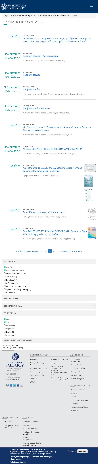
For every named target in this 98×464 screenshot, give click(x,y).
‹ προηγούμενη (32, 251)
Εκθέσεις (74, 397)
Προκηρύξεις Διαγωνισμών (75, 360)
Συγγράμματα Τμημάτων (59, 359)
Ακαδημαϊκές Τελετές (78, 390)
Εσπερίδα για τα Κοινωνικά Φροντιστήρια (44, 212)
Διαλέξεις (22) (11, 277)
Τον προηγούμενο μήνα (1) (13, 348)
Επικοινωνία (27, 425)
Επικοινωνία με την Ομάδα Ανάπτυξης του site (32, 444)
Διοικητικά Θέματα (77, 372)
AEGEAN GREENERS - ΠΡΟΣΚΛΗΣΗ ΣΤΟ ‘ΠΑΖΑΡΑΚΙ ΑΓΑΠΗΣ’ (52, 148)
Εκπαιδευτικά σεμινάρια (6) (16, 286)
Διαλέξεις (74, 393)
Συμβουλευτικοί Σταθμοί (38, 368)
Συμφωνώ (72, 451)
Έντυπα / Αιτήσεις (36, 372)
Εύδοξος (33, 382)
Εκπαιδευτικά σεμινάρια (79, 400)
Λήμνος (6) (10, 335)
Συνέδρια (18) (11, 280)
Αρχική (6, 15)
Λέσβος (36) (10, 325)
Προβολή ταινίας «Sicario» (36, 108)
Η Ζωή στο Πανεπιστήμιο (21, 15)
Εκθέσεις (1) (10, 293)
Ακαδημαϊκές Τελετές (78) (16, 273)
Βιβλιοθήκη (34, 359)
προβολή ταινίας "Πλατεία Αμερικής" (41, 55)
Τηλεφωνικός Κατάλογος (31, 422)
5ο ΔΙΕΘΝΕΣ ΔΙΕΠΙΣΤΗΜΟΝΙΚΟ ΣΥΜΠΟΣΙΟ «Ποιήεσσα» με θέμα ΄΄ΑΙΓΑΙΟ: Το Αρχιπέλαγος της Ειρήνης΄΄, (55, 233)
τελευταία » (77, 251)
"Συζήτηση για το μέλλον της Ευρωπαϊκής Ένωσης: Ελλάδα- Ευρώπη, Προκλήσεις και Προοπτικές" (53, 169)
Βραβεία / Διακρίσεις (78, 368)
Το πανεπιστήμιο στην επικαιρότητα (10, 426)
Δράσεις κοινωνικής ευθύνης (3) (18, 289)
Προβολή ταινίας (31, 74)
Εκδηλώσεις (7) (12, 283)
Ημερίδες (43, 15)
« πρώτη (19, 251)
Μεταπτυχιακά (76, 375)
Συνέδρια (74, 411)
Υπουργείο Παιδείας (37, 375)
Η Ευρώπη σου (56, 363)
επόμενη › (65, 251)
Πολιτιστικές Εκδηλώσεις (59, 15)
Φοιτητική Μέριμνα (77, 379)
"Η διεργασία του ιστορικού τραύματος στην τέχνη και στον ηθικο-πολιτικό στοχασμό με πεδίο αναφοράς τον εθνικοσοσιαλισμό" (57, 40)
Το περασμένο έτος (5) (12, 345)
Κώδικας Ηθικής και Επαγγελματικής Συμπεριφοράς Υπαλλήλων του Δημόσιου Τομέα (60, 370)
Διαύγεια (33, 379)
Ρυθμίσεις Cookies (18, 462)
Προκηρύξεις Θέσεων (78, 365)
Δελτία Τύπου (7, 422)
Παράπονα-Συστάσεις (30, 429)
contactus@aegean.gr (14, 379)
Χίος (36, 15)
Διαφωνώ (82, 451)
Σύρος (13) (10, 332)
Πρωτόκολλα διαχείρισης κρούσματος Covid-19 (59, 379)
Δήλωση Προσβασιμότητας (29, 438)
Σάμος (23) (10, 329)
